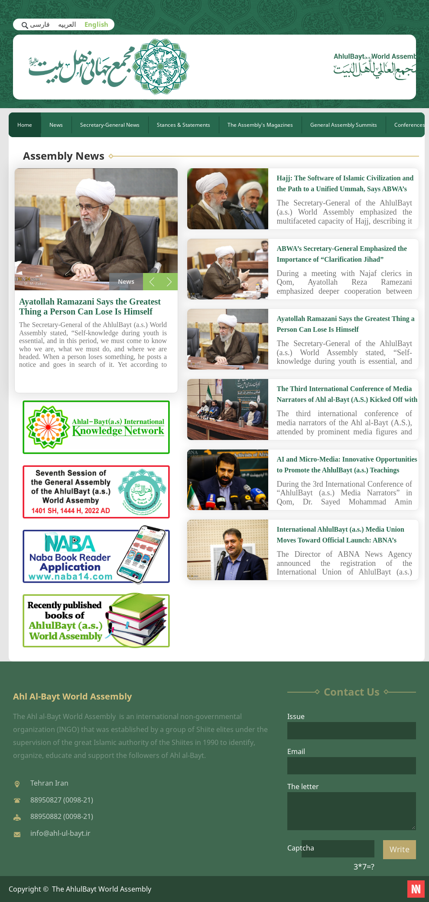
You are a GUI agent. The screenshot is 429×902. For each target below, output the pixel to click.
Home (24, 124)
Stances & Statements (183, 124)
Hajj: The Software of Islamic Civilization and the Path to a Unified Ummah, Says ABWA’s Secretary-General (345, 188)
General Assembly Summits (343, 124)
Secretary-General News (110, 124)
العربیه (67, 24)
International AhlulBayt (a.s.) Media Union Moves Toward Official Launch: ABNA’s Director (340, 540)
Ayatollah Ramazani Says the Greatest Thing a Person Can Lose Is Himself (90, 306)
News (56, 124)
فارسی (39, 24)
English (96, 24)
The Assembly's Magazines (260, 124)
